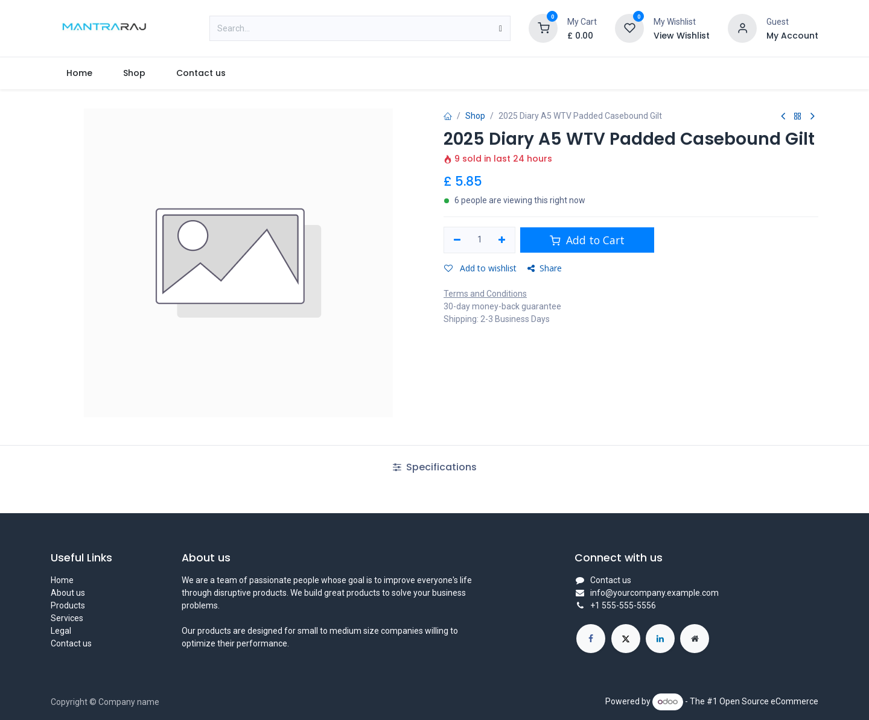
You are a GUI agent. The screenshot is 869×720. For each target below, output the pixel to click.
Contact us (71, 643)
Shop (475, 116)
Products (68, 605)
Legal (61, 631)
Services (67, 618)
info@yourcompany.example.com (654, 593)
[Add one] (502, 240)
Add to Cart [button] (587, 240)
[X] (625, 638)
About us (68, 593)
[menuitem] (79, 73)
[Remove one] (457, 240)
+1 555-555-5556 (623, 605)
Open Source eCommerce (768, 701)
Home (62, 580)
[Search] (500, 28)
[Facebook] (590, 638)
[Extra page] (694, 638)
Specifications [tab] (435, 467)
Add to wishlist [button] (480, 268)
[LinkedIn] (660, 638)
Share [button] (544, 268)
